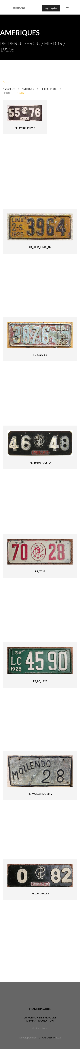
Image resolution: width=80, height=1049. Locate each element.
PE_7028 (40, 571)
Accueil (9, 81)
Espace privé (51, 8)
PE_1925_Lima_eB (40, 247)
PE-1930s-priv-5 (25, 127)
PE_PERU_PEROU (49, 89)
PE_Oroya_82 (40, 893)
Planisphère (9, 89)
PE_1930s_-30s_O (40, 462)
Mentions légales (40, 1028)
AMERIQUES (28, 89)
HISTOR (6, 93)
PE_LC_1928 (40, 681)
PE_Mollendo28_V (40, 793)
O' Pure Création (47, 1037)
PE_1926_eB (40, 354)
